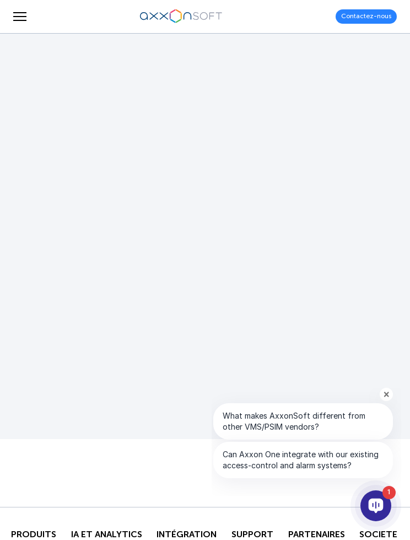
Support (252, 534)
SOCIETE (378, 534)
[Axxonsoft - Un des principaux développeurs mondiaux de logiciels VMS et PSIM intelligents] (181, 16)
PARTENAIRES (316, 534)
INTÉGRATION (187, 534)
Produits (33, 534)
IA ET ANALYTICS (106, 534)
